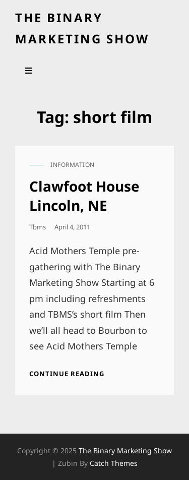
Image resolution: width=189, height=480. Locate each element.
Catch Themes (114, 463)
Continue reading (66, 374)
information (72, 164)
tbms (37, 226)
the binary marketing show (125, 450)
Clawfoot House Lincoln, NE (84, 195)
